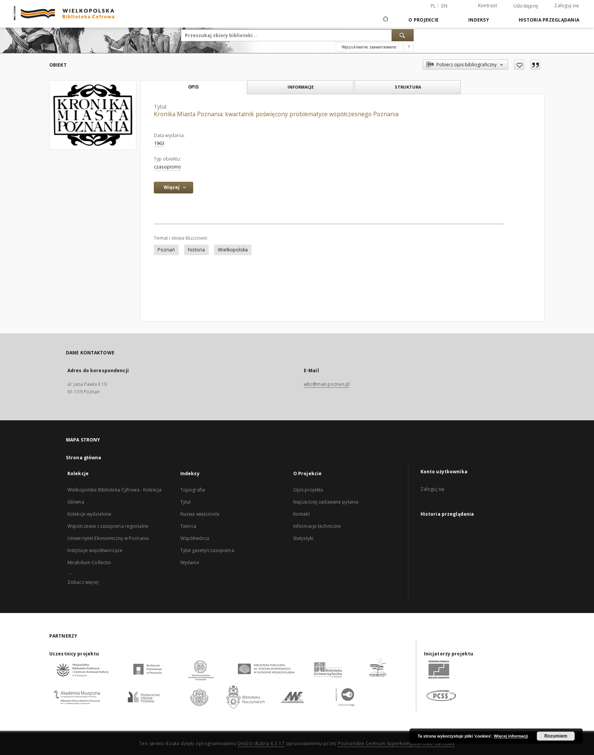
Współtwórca (194, 538)
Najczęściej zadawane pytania (325, 502)
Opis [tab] (193, 87)
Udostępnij (525, 6)
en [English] (444, 5)
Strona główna (84, 457)
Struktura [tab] (408, 87)
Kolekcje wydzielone (89, 514)
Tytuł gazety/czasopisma (207, 550)
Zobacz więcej (83, 582)
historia (196, 249)
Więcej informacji (511, 736)
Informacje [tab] (301, 87)
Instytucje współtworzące (94, 550)
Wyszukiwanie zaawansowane (369, 47)
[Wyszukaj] (403, 35)
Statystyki (303, 538)
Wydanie (189, 562)
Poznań (166, 249)
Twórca (188, 526)
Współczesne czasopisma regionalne (107, 526)
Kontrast (487, 5)
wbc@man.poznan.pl (327, 384)
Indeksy (478, 20)
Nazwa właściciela (199, 514)
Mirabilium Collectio (89, 562)
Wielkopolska (233, 249)
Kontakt (301, 514)
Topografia (192, 490)
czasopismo (167, 167)
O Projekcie (423, 20)
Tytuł (185, 502)
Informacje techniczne (317, 526)
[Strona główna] (385, 19)
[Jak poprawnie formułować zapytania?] (409, 46)
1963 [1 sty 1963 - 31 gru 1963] (159, 143)
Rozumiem (555, 736)
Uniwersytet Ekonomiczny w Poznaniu (108, 538)
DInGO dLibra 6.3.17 (261, 743)
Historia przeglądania (549, 20)
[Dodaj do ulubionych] (519, 65)
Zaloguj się (566, 5)
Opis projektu (308, 490)
